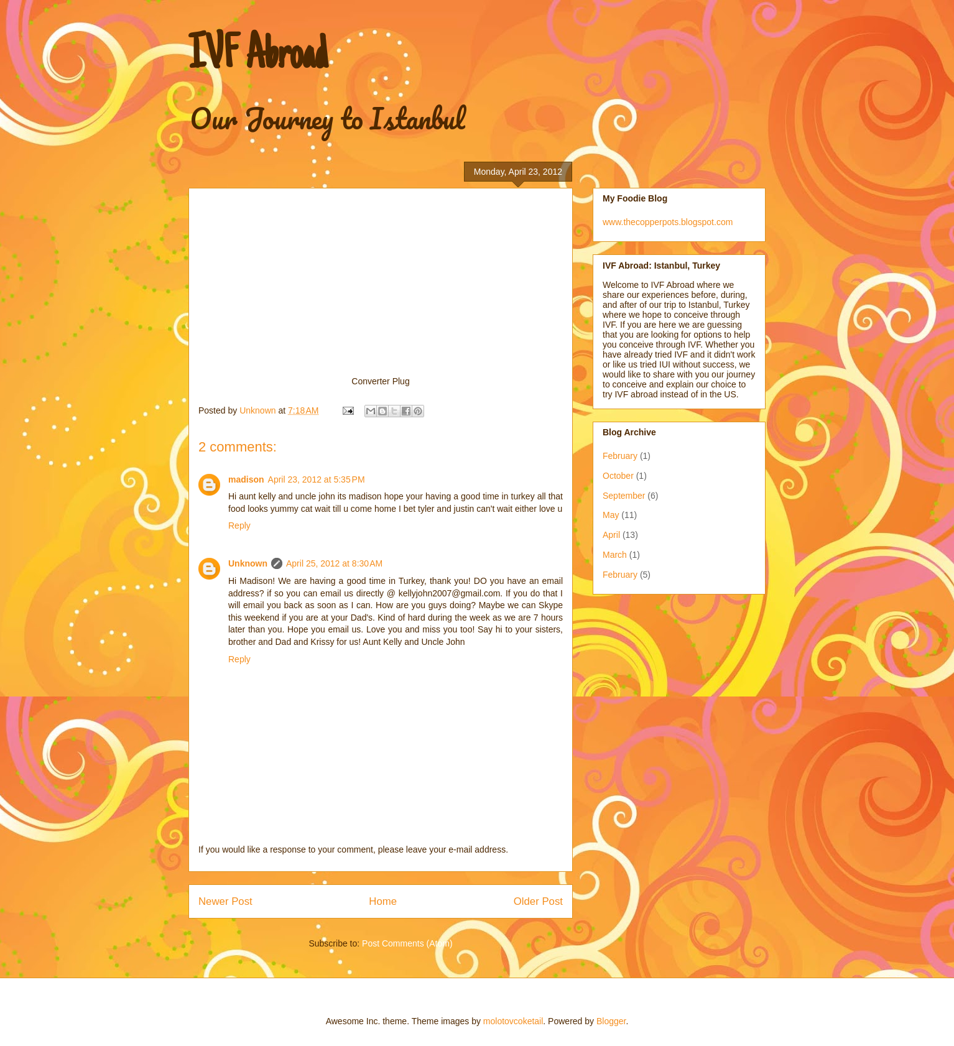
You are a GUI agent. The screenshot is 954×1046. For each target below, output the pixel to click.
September (624, 496)
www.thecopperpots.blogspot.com (668, 222)
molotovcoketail (513, 1021)
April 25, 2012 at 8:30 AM (334, 563)
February (620, 456)
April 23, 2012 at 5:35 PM (316, 479)
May (611, 515)
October (618, 476)
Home (383, 901)
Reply (239, 525)
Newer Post (225, 901)
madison (246, 479)
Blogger (611, 1021)
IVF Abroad (257, 57)
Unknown (247, 563)
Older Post (538, 901)
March (615, 555)
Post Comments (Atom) (407, 943)
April (611, 535)
